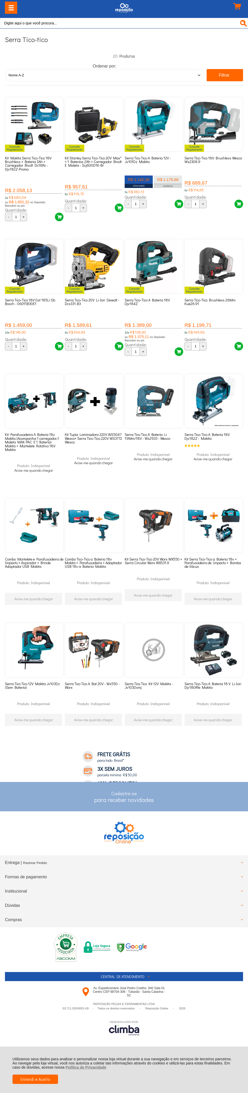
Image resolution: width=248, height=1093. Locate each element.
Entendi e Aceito (35, 1079)
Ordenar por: (104, 66)
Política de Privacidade (86, 1067)
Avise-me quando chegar (33, 484)
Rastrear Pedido (35, 892)
